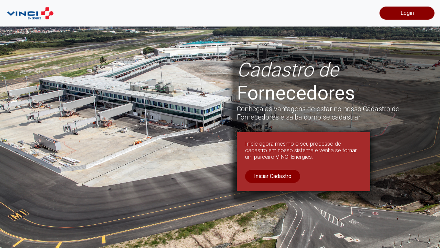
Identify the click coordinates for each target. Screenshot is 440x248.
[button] (33, 124)
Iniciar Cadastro (273, 176)
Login (407, 13)
